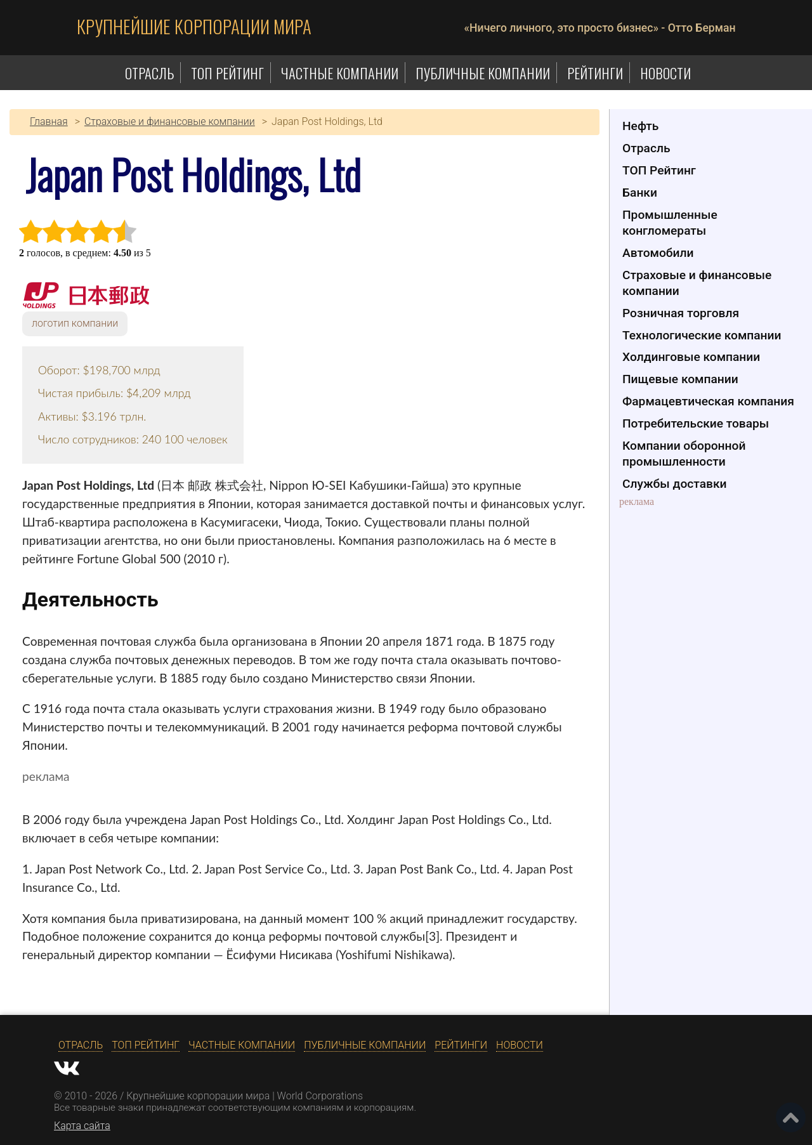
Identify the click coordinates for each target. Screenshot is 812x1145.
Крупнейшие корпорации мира (194, 26)
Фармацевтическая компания (708, 401)
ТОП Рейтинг (227, 72)
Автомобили (657, 252)
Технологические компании (702, 335)
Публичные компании (483, 72)
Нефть (640, 126)
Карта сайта (82, 1126)
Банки (639, 192)
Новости (665, 72)
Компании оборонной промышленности (683, 453)
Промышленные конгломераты (669, 222)
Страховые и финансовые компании (696, 283)
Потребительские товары (695, 423)
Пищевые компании (680, 379)
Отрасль (149, 72)
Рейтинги (595, 72)
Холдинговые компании (691, 357)
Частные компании (339, 72)
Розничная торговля (680, 313)
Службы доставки (674, 483)
